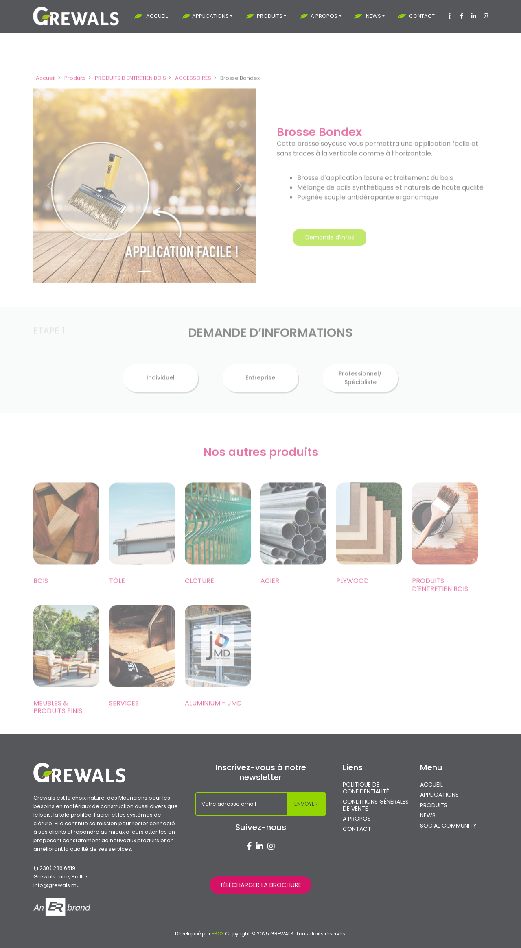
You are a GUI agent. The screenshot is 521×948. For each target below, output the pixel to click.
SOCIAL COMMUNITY (448, 825)
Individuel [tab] (161, 390)
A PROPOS (324, 16)
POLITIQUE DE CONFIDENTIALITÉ (366, 788)
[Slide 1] (144, 283)
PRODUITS (269, 16)
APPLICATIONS (210, 16)
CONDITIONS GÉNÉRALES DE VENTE (376, 805)
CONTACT (422, 16)
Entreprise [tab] (260, 390)
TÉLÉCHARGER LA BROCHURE (260, 884)
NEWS (373, 16)
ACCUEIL (157, 16)
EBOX (218, 933)
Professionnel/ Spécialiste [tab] (360, 389)
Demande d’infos (329, 249)
